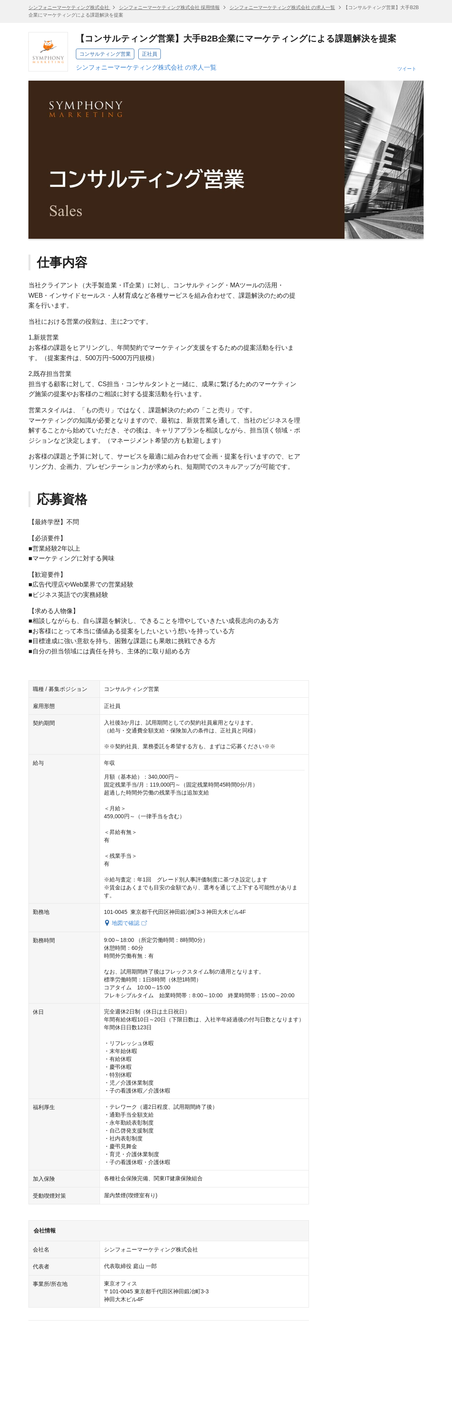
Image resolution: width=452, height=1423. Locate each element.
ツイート (406, 69)
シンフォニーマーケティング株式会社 (69, 7)
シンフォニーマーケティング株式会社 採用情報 (169, 7)
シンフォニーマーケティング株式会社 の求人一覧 (282, 7)
